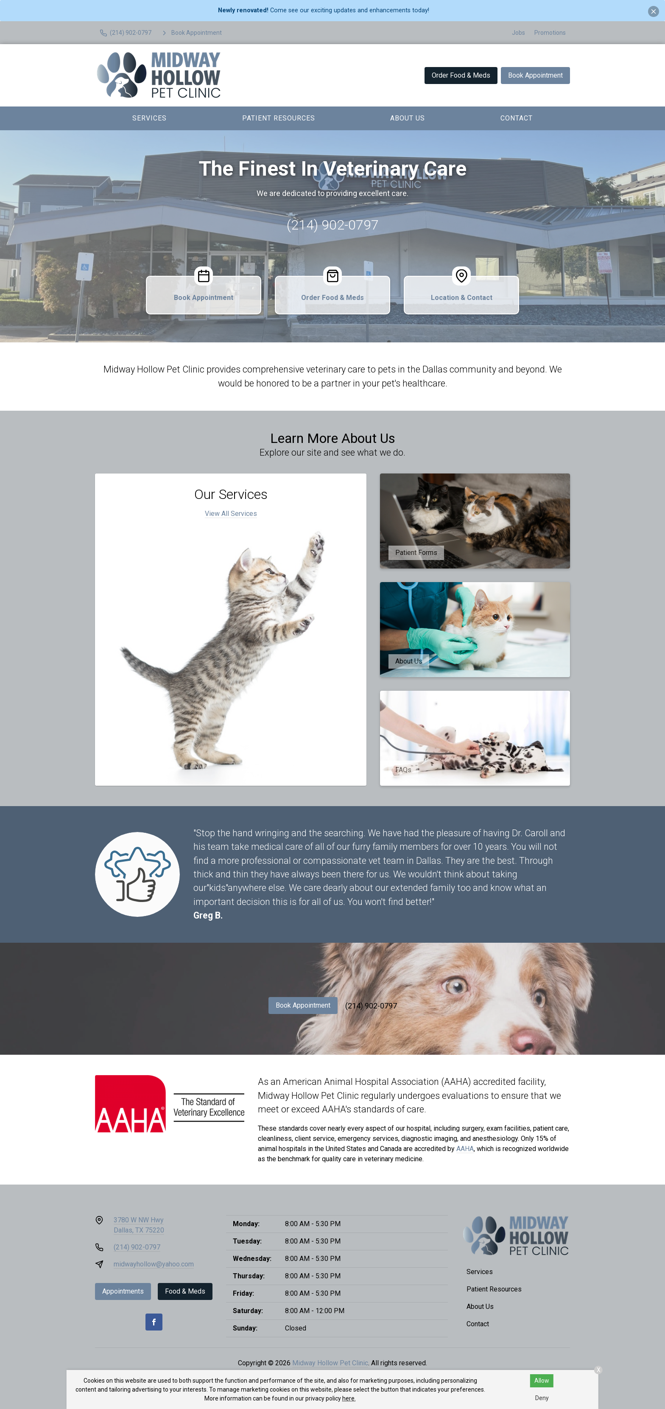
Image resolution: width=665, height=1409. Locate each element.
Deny (542, 1398)
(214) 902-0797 (333, 225)
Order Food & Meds (461, 75)
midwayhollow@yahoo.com (154, 1264)
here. (349, 1398)
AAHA (465, 1149)
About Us (407, 118)
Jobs (518, 32)
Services (149, 118)
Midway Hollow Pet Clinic (330, 1363)
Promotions (550, 32)
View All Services (231, 514)
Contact (516, 118)
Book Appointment (535, 75)
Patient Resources (278, 118)
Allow (541, 1380)
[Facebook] (153, 1322)
